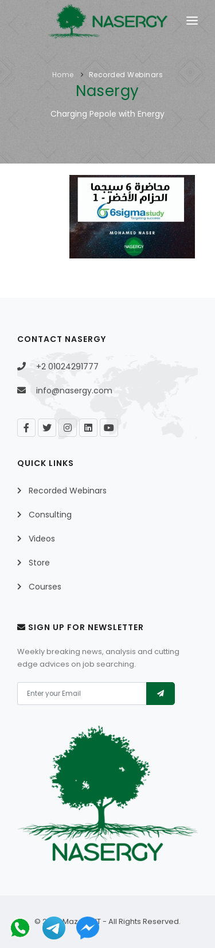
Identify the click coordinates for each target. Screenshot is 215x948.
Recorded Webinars (126, 74)
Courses (45, 586)
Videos (42, 538)
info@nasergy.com (74, 390)
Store (39, 562)
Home (63, 74)
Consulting (50, 514)
